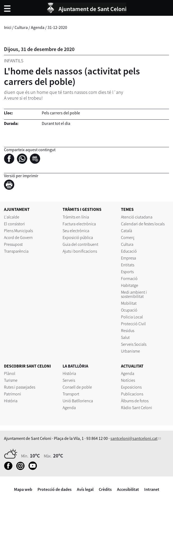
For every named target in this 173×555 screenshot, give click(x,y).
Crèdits (105, 489)
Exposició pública (78, 237)
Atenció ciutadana (136, 217)
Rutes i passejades (19, 387)
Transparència (16, 251)
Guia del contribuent (80, 244)
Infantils (13, 61)
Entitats (127, 264)
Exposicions (131, 387)
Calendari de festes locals (143, 223)
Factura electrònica (79, 223)
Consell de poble (77, 387)
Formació (129, 278)
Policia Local (132, 316)
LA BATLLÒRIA (75, 366)
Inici (7, 27)
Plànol (9, 373)
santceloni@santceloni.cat (133, 438)
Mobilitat (129, 303)
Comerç (127, 237)
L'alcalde (11, 217)
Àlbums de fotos (134, 400)
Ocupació (129, 310)
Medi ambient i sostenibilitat (134, 294)
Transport (71, 393)
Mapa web (23, 489)
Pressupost (13, 244)
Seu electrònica (76, 230)
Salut (125, 337)
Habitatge (129, 285)
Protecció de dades (55, 489)
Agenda (37, 27)
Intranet (151, 489)
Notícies (128, 380)
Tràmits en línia (76, 217)
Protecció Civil (133, 323)
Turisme (10, 380)
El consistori (14, 223)
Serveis (69, 380)
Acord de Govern (18, 237)
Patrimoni (12, 393)
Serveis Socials (133, 344)
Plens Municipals (18, 230)
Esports (127, 271)
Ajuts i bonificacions (80, 251)
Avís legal (85, 489)
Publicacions (132, 393)
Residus (127, 330)
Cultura (21, 27)
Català (126, 230)
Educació (129, 251)
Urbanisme (130, 351)
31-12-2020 (57, 27)
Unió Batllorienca (78, 400)
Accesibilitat (128, 489)
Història (10, 400)
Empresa (128, 258)
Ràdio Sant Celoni (136, 407)
